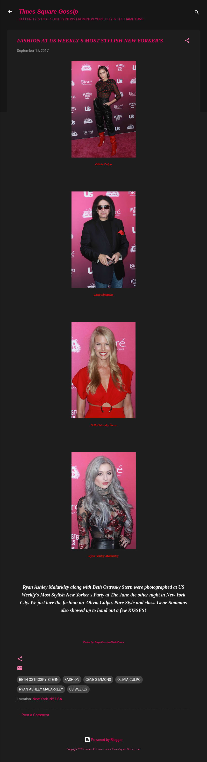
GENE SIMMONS (98, 679)
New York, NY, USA (47, 699)
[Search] (197, 13)
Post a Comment (35, 715)
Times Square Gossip (48, 11)
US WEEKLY (78, 689)
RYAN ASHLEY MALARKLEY (41, 689)
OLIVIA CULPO (129, 679)
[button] (187, 41)
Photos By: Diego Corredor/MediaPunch (103, 642)
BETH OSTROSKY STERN (38, 679)
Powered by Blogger (103, 740)
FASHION (72, 679)
